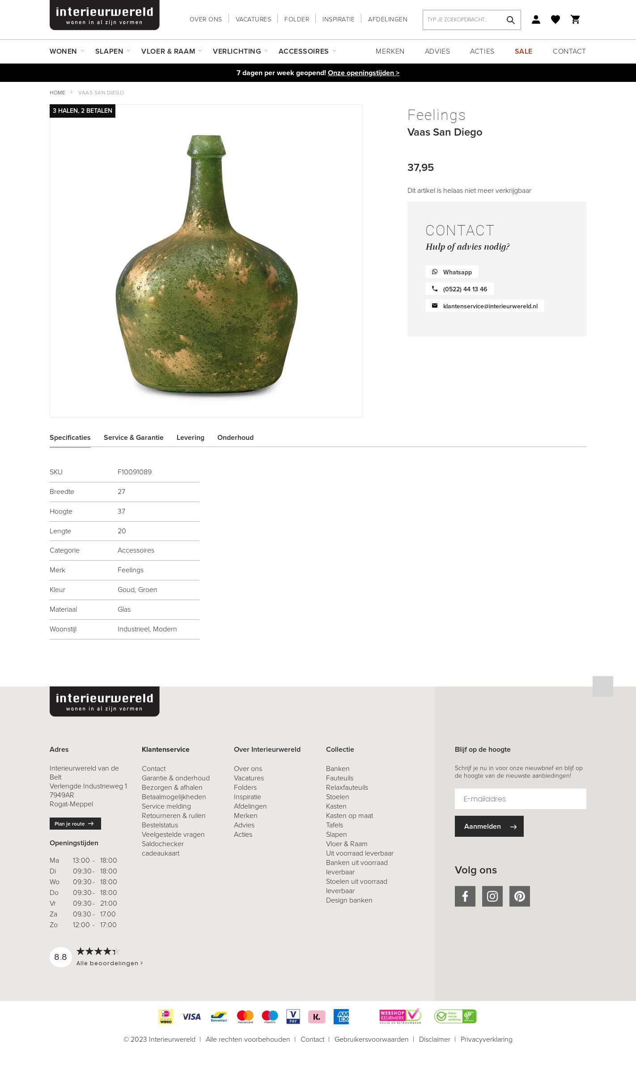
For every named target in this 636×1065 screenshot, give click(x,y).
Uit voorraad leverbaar (360, 853)
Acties (482, 51)
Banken (338, 768)
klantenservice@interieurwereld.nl (490, 306)
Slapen (336, 834)
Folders (245, 787)
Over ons (206, 19)
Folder (296, 19)
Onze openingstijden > (363, 73)
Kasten (336, 806)
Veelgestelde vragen (173, 834)
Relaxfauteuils (347, 787)
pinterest (519, 896)
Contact (569, 51)
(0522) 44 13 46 (465, 289)
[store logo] (105, 15)
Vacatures (253, 19)
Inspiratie (338, 19)
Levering (190, 437)
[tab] (77, 438)
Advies (437, 51)
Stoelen (337, 797)
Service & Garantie (134, 437)
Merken (390, 51)
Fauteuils (339, 778)
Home (57, 93)
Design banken (349, 900)
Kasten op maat (349, 815)
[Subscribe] (489, 826)
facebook (465, 896)
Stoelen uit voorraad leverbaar (356, 886)
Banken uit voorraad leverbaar (357, 867)
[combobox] (472, 20)
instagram (492, 896)
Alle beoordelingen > (109, 963)
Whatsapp (457, 272)
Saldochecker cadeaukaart (163, 848)
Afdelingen (387, 19)
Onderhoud (235, 437)
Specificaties (70, 437)
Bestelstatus (160, 825)
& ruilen (174, 815)
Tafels (334, 825)
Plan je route (70, 824)
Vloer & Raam (347, 844)
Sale (524, 51)
